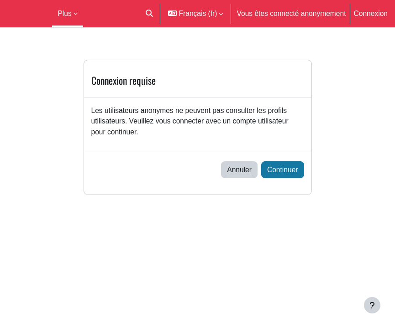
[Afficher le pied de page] (372, 305)
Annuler (239, 169)
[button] (149, 13)
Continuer (282, 169)
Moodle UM (24, 13)
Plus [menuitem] (64, 13)
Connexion (371, 13)
